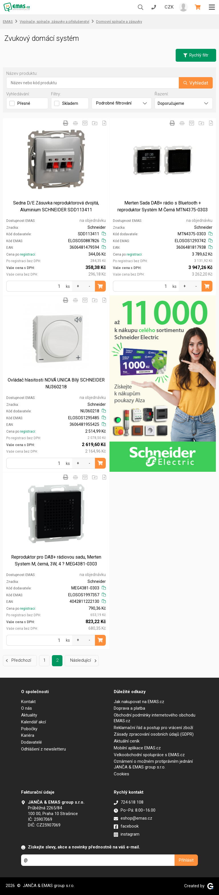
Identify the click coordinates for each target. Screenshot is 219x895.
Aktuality (29, 715)
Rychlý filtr (195, 55)
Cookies (121, 773)
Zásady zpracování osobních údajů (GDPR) (154, 734)
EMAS (8, 21)
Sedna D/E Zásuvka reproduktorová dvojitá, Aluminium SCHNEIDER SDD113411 (56, 206)
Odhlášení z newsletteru (43, 749)
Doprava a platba (129, 708)
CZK (169, 7)
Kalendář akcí (33, 722)
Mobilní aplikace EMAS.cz (137, 747)
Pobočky (29, 728)
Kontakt (28, 701)
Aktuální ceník (126, 741)
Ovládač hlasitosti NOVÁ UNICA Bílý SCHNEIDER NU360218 (56, 383)
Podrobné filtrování (121, 103)
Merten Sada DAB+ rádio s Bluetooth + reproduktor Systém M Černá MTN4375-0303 (162, 206)
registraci (27, 254)
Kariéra (27, 735)
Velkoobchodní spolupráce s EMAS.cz (149, 754)
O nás (26, 708)
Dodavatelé (31, 742)
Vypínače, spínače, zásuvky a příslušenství (54, 21)
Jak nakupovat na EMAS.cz (139, 701)
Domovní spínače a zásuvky (119, 21)
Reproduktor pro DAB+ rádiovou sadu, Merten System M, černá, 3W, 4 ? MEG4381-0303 (56, 560)
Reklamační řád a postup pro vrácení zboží (153, 727)
